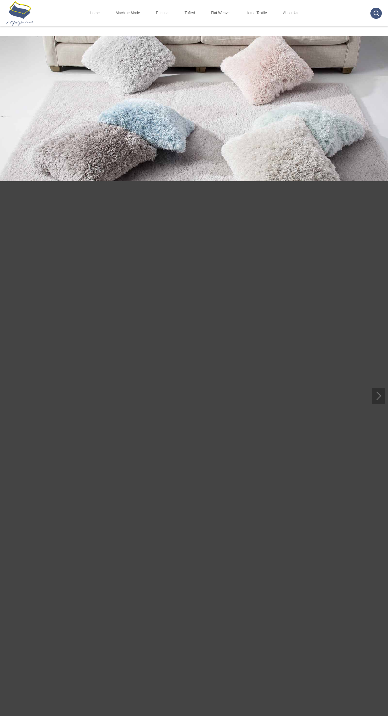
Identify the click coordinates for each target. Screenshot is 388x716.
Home (95, 13)
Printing (162, 13)
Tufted (190, 13)
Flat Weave (220, 13)
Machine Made (128, 13)
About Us (290, 13)
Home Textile (256, 13)
